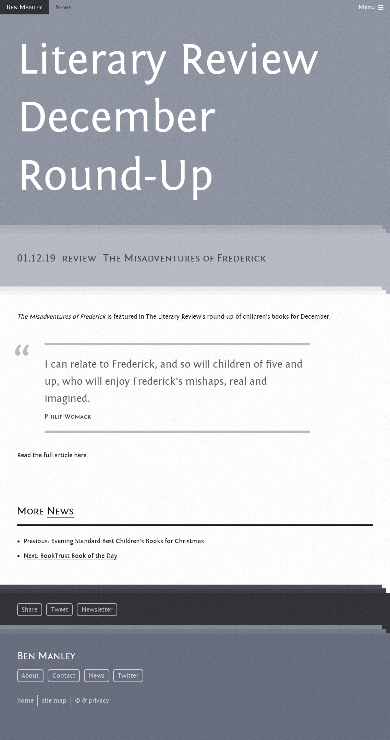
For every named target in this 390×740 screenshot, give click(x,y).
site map (54, 700)
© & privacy (92, 700)
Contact (63, 675)
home (25, 700)
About (30, 675)
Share (29, 609)
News (63, 7)
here (80, 455)
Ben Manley (24, 7)
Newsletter (97, 609)
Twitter (128, 675)
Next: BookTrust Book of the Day (70, 556)
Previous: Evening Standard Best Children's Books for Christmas (114, 541)
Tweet (59, 609)
